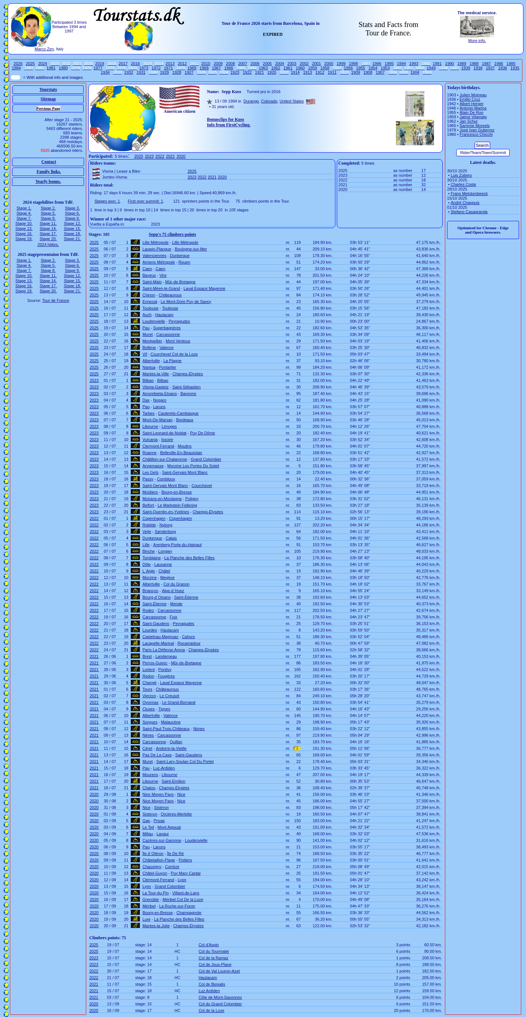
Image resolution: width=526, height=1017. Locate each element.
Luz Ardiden (209, 991)
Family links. (49, 171)
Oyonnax (150, 702)
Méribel (149, 906)
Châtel (164, 571)
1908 (367, 72)
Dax (146, 400)
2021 (170, 156)
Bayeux (149, 275)
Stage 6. (72, 213)
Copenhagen (153, 518)
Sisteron (161, 807)
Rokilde (149, 525)
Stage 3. (72, 208)
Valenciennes (154, 255)
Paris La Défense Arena (163, 650)
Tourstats (48, 89)
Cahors (188, 636)
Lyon (182, 880)
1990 (449, 63)
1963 (263, 68)
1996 (376, 63)
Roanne (149, 452)
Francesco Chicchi (476, 134)
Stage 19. (24, 239)
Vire (162, 275)
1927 (188, 72)
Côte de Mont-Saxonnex (220, 997)
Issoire (167, 439)
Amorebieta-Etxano (159, 393)
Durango (251, 101)
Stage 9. (72, 218)
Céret (147, 748)
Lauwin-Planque (156, 249)
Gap (146, 820)
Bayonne (188, 393)
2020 (180, 156)
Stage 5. (48, 213)
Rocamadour (189, 643)
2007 (242, 63)
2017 (123, 63)
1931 (141, 72)
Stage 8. (48, 218)
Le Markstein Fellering (177, 505)
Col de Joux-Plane (215, 964)
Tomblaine (151, 558)
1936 (502, 68)
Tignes (164, 709)
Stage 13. (24, 228)
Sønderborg (165, 531)
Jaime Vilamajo (473, 117)
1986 (498, 63)
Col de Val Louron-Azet (219, 971)
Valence (166, 347)
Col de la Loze (211, 1010)
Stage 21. (72, 239)
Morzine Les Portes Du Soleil (193, 466)
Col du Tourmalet (214, 951)
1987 (486, 63)
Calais (171, 538)
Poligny (191, 498)
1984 (16, 68)
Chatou (148, 788)
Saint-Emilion (174, 781)
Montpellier (152, 341)
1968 (204, 68)
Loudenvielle (153, 321)
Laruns (159, 406)
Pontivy (164, 669)
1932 (128, 72)
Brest (147, 656)
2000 (328, 63)
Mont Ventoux (178, 341)
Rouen (184, 262)
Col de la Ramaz (213, 958)
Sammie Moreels (475, 125)
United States (292, 101)
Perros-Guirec (154, 663)
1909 (355, 72)
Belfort (148, 505)
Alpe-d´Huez (173, 590)
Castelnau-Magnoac (160, 636)
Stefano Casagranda (469, 212)
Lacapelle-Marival (158, 643)
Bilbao (148, 380)
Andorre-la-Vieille (171, 748)
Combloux (166, 479)
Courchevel (201, 485)
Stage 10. (24, 223)
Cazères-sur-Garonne (161, 840)
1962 (275, 68)
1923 (234, 72)
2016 (135, 63)
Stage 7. (23, 218)
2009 (218, 63)
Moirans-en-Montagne (162, 498)
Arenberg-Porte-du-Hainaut (177, 544)
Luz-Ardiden (164, 768)
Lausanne (163, 564)
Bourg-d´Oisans (156, 597)
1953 (385, 68)
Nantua (148, 367)
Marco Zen (44, 49)
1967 (216, 68)
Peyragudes (179, 321)
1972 (156, 68)
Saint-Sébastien (186, 387)
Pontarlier (167, 367)
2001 (316, 63)
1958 (324, 68)
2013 (169, 63)
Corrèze (172, 866)
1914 (295, 72)
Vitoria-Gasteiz (155, 387)
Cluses (148, 709)
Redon (148, 676)
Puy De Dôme (202, 433)
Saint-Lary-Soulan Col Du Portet (185, 761)
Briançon (150, 590)
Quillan (176, 742)
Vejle (146, 531)
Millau (147, 834)
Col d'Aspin (209, 945)
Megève (167, 577)
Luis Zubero (461, 175)
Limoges (169, 426)
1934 (105, 72)
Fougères (166, 676)
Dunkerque (180, 255)
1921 (259, 72)
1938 (477, 68)
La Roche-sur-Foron (177, 906)
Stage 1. (23, 208)
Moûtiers (150, 492)
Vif (144, 354)
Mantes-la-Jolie (156, 926)
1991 (437, 63)
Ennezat (149, 301)
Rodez (148, 610)
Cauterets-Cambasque (178, 413)
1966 (228, 68)
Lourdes (149, 630)
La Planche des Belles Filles (189, 558)
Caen (147, 268)
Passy (147, 479)
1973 (143, 68)
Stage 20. (48, 239)
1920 (271, 72)
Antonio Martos (473, 108)
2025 (30, 63)
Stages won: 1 (107, 201)
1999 (340, 63)
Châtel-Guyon (154, 873)
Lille (146, 544)
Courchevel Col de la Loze (174, 354)
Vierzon (149, 696)
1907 (380, 72)
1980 (63, 68)
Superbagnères (166, 328)
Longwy (165, 551)
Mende (176, 604)
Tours (147, 689)
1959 (312, 68)
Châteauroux (170, 295)
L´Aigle (148, 571)
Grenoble (150, 899)
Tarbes (148, 413)
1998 (353, 63)
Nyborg (165, 525)
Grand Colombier (206, 459)
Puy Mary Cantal (186, 873)
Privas (159, 820)
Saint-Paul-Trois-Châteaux (166, 728)
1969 (191, 68)
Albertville (151, 360)
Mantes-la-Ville (155, 374)
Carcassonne (168, 334)
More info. (477, 40)
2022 (159, 156)
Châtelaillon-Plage (158, 860)
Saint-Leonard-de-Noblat (164, 433)
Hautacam (164, 314)
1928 (176, 72)
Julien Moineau (473, 95)
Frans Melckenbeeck (469, 193)
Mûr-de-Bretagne (180, 282)
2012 (182, 63)
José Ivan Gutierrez (477, 130)
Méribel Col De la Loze (183, 899)
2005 (267, 63)
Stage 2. (48, 208)
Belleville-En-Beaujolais (181, 452)
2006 (255, 63)
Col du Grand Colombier (220, 1004)
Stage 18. (72, 233)
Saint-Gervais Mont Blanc (185, 472)
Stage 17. (48, 233)
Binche (148, 551)
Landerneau (166, 656)
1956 (348, 68)
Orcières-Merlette (176, 814)
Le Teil (148, 827)
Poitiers (185, 860)
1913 (307, 72)
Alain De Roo (471, 112)
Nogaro (159, 400)
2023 (149, 156)
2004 (279, 63)
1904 (414, 72)
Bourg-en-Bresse (176, 492)
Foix (174, 617)
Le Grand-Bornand (178, 702)
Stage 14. (48, 228)
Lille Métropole (155, 242)
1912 (319, 72)
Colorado (269, 101)
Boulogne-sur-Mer (191, 249)
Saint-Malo (152, 282)
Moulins (185, 446)
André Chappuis (465, 202)
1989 (461, 63)
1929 (164, 72)
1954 (373, 68)
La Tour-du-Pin (155, 893)
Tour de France (55, 300)
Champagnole (189, 912)
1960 (300, 68)
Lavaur (162, 834)
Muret (147, 334)
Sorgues (149, 722)
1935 (514, 68)
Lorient (148, 669)
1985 (511, 63)
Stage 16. (24, 233)
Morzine (149, 577)
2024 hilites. (48, 244)
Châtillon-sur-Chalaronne (164, 459)
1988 (474, 63)
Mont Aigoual (169, 827)
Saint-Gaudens (155, 623)
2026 (18, 63)
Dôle (146, 564)
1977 (98, 68)
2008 (230, 63)
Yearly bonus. (48, 181)
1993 (413, 63)
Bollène (149, 347)
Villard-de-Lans (185, 893)
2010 (205, 63)
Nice (181, 794)
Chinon (148, 295)
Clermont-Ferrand (158, 446)
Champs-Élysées (187, 374)
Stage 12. (72, 223)
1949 (431, 68)
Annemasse (153, 466)
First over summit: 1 (145, 201)
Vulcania (150, 439)
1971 (168, 68)
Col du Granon (176, 584)
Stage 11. (48, 223)
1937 (490, 68)
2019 (99, 63)
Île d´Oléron (152, 853)
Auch (147, 314)
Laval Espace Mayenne (204, 288)
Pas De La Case (157, 755)
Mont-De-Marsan (157, 420)
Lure (146, 919)
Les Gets (150, 472)
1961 (287, 68)
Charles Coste (463, 184)
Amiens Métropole (158, 262)
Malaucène (171, 722)
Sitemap (48, 98)
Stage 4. (23, 213)
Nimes (199, 728)
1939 (465, 68)
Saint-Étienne (186, 597)
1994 (401, 63)
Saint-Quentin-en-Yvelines (165, 512)
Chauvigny (151, 866)
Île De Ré (175, 853)
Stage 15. (72, 228)
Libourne (150, 426)
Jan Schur (469, 121)
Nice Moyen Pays (158, 794)
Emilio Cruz (470, 99)
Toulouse (150, 308)
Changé (149, 682)
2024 (42, 63)
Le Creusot (169, 696)
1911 (332, 72)
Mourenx (150, 774)
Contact (48, 161)
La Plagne (172, 360)
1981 (50, 68)
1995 (389, 63)
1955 (360, 68)
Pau (146, 328)
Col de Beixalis (212, 984)
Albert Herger (471, 103)
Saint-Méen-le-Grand (161, 288)
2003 (291, 63)
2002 (304, 63)
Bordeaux (184, 420)
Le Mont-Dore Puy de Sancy (186, 301)
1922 (247, 72)
